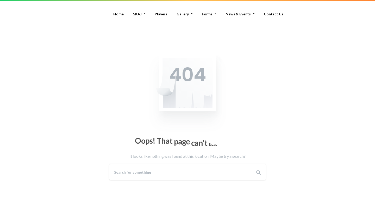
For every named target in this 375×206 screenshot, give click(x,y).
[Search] (180, 172)
